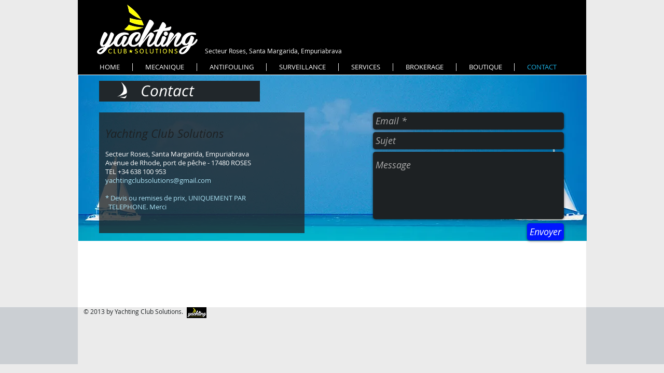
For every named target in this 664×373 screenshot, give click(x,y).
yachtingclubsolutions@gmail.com (158, 180)
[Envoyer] (545, 231)
